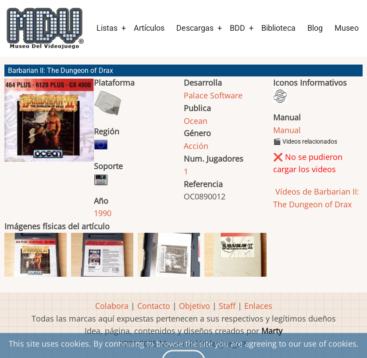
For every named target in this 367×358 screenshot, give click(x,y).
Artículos (149, 28)
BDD (237, 28)
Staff (227, 305)
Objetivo (194, 305)
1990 (102, 213)
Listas (107, 28)
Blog (315, 28)
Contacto (153, 305)
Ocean (195, 121)
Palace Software (213, 95)
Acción (196, 146)
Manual (287, 130)
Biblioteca (278, 28)
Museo (347, 28)
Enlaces (258, 305)
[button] (49, 124)
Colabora (111, 305)
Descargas (195, 28)
